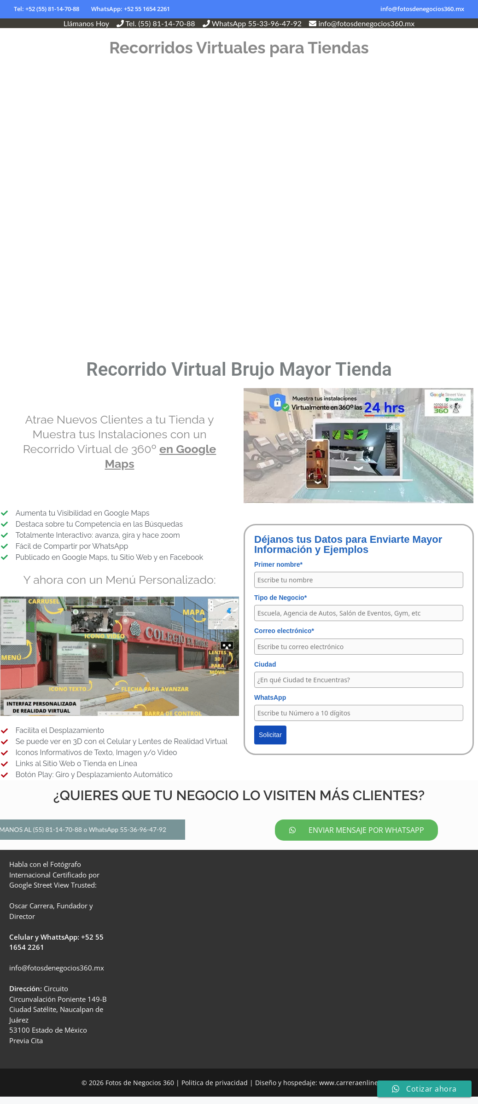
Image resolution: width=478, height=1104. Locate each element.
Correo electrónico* (284, 630)
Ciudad (265, 664)
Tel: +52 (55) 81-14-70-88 (46, 9)
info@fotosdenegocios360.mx (422, 9)
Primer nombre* (278, 564)
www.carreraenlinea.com (357, 1090)
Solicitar (270, 734)
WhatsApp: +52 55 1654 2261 (130, 9)
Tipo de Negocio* (280, 597)
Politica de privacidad (214, 1090)
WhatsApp (270, 697)
